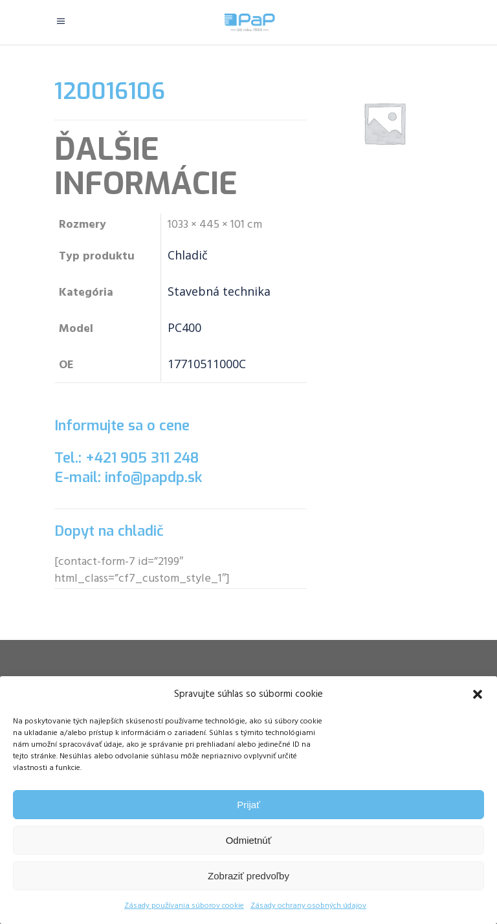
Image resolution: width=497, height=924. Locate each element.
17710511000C (207, 363)
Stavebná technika (219, 291)
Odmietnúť (249, 840)
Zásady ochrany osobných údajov (308, 905)
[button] (477, 694)
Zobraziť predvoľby (248, 875)
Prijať (248, 804)
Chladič (188, 255)
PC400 (184, 327)
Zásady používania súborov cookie (184, 905)
